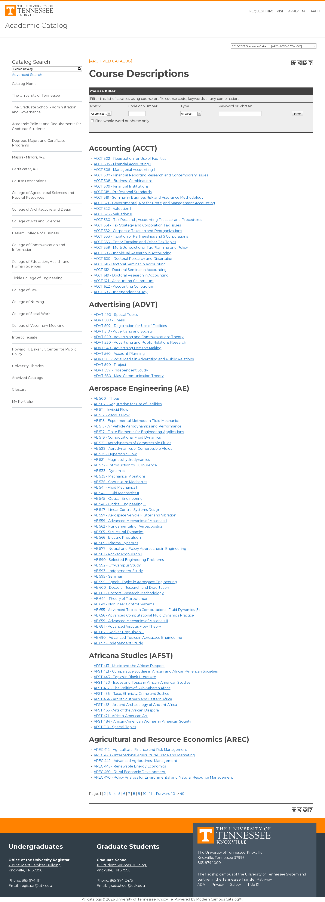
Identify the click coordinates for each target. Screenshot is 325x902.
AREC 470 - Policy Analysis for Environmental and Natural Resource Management (163, 777)
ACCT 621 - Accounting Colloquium (123, 281)
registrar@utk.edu (36, 886)
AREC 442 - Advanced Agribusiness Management (135, 761)
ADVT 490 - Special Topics (116, 315)
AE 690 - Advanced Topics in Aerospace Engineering (138, 638)
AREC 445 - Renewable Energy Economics (130, 766)
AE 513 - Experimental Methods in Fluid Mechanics (136, 421)
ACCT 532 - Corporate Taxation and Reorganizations (138, 231)
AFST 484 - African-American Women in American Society (142, 721)
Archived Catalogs (27, 378)
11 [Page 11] (150, 794)
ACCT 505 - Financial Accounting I (122, 164)
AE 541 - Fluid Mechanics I (115, 487)
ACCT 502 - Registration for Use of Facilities (130, 159)
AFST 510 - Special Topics (115, 727)
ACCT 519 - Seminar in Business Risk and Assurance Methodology (148, 197)
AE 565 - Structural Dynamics (118, 532)
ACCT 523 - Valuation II (113, 214)
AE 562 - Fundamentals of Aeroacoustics (128, 526)
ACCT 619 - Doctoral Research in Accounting (131, 275)
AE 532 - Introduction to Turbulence (125, 465)
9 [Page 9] (139, 794)
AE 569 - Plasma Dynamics (116, 543)
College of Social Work (31, 314)
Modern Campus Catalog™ (219, 899)
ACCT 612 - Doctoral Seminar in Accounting (130, 270)
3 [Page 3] (110, 794)
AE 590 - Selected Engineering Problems (129, 560)
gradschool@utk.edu (126, 886)
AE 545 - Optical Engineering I (119, 499)
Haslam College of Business (35, 233)
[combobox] (273, 46)
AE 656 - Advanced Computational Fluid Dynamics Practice (144, 615)
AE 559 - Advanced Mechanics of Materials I (130, 521)
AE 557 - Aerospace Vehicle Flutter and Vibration (135, 515)
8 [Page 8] (134, 794)
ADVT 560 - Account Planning (119, 354)
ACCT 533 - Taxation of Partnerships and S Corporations (141, 236)
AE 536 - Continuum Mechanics (120, 482)
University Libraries (27, 366)
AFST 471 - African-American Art (121, 716)
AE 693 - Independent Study (118, 643)
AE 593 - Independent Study (118, 571)
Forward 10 (165, 794)
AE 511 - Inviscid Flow (111, 410)
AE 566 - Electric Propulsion (117, 537)
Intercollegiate (24, 337)
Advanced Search (27, 75)
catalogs (94, 899)
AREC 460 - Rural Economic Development (130, 772)
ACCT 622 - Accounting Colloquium (124, 286)
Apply (293, 11)
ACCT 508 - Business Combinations (123, 181)
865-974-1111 (32, 880)
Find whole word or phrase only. (122, 121)
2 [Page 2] (105, 794)
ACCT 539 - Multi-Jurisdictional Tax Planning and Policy (141, 247)
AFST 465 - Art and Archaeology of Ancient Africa (135, 705)
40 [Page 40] (182, 794)
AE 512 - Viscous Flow (111, 415)
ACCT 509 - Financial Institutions (121, 186)
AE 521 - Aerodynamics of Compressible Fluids (132, 443)
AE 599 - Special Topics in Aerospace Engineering (135, 582)
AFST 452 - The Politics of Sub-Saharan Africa (132, 688)
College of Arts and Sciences (36, 221)
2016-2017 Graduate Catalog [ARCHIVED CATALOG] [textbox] (267, 46)
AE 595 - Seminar (108, 576)
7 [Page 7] (129, 794)
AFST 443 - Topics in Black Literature (125, 677)
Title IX (253, 885)
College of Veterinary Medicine (38, 326)
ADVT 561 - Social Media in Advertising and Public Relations (144, 359)
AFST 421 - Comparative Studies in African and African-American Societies (156, 671)
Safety (235, 885)
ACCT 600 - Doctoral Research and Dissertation (134, 259)
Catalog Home (24, 84)
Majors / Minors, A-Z (28, 157)
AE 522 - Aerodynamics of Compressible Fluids (133, 449)
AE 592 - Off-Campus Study (117, 565)
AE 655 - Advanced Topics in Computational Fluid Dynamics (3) (147, 610)
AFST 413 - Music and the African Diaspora (129, 666)
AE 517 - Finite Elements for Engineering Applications (139, 432)
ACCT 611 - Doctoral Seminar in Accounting (130, 264)
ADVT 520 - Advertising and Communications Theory (139, 337)
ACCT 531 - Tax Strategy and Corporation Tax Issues (137, 225)
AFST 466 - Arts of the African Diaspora (126, 710)
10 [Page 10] (145, 794)
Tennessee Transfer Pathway (247, 879)
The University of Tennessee (36, 95)
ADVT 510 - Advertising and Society (123, 331)
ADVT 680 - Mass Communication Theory (129, 376)
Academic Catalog (36, 25)
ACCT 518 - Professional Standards (122, 192)
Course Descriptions (29, 181)
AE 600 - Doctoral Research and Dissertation (131, 588)
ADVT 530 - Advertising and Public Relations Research (140, 342)
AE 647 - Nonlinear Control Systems (124, 604)
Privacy (217, 885)
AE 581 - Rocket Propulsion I (118, 554)
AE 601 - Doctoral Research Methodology (129, 593)
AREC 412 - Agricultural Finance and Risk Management (140, 750)
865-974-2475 (121, 880)
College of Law (24, 290)
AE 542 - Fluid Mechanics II (116, 493)
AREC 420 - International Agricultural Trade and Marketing (144, 755)
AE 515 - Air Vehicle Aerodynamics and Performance (137, 426)
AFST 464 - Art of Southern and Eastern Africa (133, 699)
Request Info (261, 11)
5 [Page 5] (119, 794)
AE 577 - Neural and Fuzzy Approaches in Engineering (140, 549)
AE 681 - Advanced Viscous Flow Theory (127, 626)
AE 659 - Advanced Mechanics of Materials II (131, 621)
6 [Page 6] (124, 794)
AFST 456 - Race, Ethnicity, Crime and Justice (131, 694)
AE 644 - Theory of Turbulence (120, 599)
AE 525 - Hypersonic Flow (115, 454)
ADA (201, 885)
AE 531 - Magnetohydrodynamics (122, 460)
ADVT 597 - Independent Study (121, 370)
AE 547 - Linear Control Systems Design (127, 510)
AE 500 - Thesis (106, 398)
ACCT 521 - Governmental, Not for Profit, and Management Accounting (154, 203)
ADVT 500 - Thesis (109, 320)
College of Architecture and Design (42, 209)
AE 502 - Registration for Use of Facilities (128, 404)
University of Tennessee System (272, 874)
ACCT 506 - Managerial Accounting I (124, 170)
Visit (281, 11)
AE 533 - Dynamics (109, 471)
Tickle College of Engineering (37, 278)
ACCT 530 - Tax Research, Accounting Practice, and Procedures (148, 220)
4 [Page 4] (115, 794)
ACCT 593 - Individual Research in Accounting (133, 253)
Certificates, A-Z (25, 169)
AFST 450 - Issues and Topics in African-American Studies (142, 682)
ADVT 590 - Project (110, 365)
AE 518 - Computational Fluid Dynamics (127, 437)
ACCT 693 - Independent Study (120, 292)
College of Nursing (28, 302)
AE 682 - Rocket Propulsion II (119, 632)
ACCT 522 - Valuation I (112, 209)
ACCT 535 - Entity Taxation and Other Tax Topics (135, 242)
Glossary (19, 389)
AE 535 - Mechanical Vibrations (119, 476)
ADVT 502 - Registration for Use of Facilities (130, 326)
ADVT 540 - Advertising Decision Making (128, 348)
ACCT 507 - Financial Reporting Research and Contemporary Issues (151, 175)
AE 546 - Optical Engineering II (120, 504)
